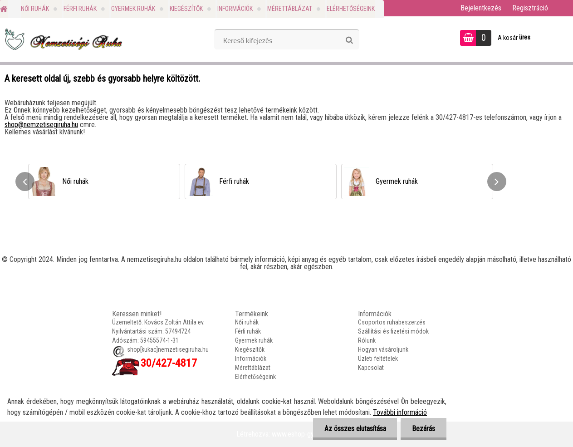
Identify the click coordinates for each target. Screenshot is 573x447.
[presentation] (24, 181)
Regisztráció (530, 8)
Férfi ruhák (80, 8)
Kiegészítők (186, 8)
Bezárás (423, 428)
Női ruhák (35, 8)
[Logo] (62, 39)
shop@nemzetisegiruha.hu (41, 124)
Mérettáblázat (289, 8)
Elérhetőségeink (351, 8)
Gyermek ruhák (133, 8)
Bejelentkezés (480, 8)
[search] (349, 40)
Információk (235, 8)
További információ (400, 412)
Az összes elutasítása (355, 428)
